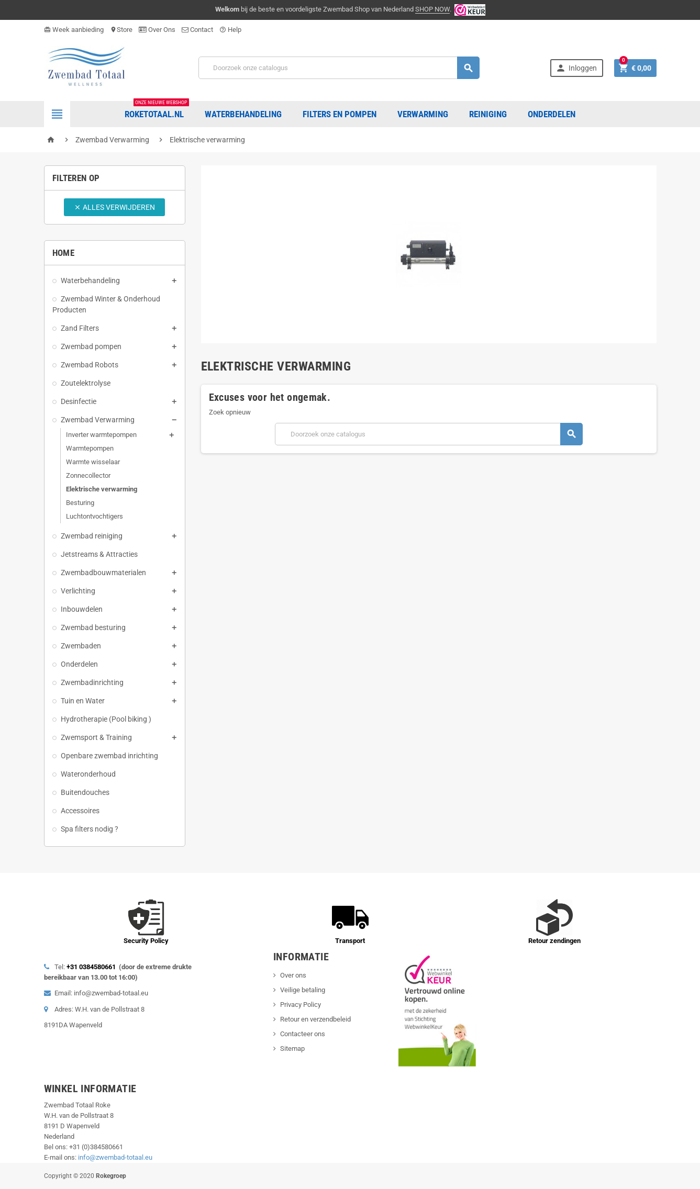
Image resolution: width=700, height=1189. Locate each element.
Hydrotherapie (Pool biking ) (106, 719)
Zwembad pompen (91, 346)
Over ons (293, 975)
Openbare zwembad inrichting (109, 755)
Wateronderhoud (88, 774)
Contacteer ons (302, 1034)
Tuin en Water (83, 701)
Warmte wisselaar (93, 462)
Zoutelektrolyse (85, 383)
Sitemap (292, 1048)
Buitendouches (85, 792)
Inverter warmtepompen (101, 435)
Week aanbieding (74, 29)
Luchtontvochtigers (94, 516)
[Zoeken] (339, 68)
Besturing (80, 503)
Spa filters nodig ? (89, 829)
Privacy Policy (300, 1004)
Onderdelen (79, 664)
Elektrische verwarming (101, 489)
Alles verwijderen (114, 207)
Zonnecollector (88, 475)
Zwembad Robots (89, 365)
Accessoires (80, 810)
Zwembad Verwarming (98, 420)
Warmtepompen (90, 448)
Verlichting (78, 591)
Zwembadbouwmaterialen (103, 572)
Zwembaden (81, 646)
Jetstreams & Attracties (99, 554)
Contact (197, 29)
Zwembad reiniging (92, 536)
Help (230, 29)
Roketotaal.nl (157, 110)
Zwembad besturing (93, 627)
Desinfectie (78, 401)
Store (121, 29)
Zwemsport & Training (96, 737)
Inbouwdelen (82, 609)
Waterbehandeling (90, 280)
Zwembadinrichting (92, 682)
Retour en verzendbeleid (315, 1019)
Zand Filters (80, 328)
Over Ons (157, 29)
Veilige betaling (302, 990)
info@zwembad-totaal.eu (115, 1157)
